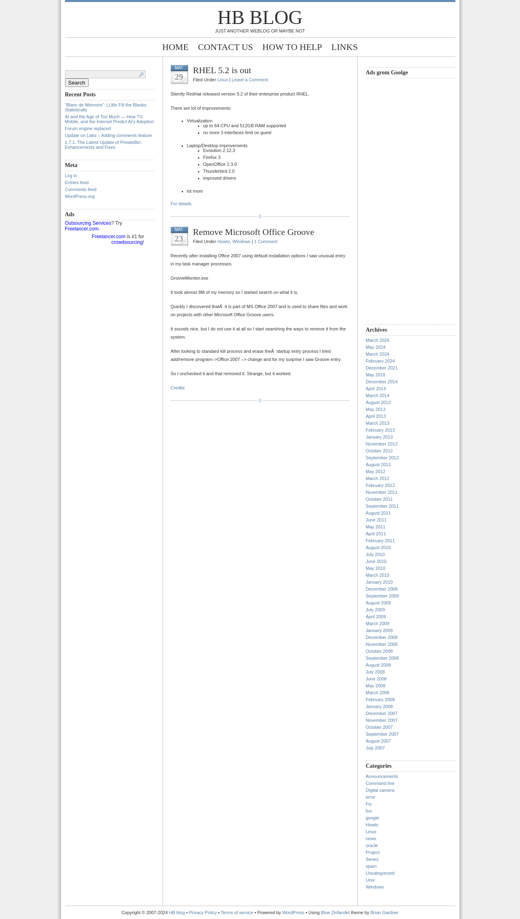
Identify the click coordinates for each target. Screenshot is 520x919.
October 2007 (379, 727)
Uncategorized (380, 873)
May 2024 (375, 347)
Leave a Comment (250, 79)
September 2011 (382, 506)
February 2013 (380, 430)
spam (371, 866)
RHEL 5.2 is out (222, 70)
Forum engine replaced (88, 128)
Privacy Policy (203, 912)
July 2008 (375, 671)
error (370, 797)
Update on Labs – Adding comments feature (108, 135)
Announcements (382, 776)
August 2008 (378, 665)
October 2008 (379, 651)
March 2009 (377, 623)
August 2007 (378, 741)
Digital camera (380, 790)
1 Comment (265, 241)
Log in (71, 175)
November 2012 (382, 443)
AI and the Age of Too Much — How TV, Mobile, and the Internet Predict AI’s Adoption (109, 119)
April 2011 (376, 533)
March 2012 (377, 478)
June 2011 (376, 519)
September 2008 (382, 658)
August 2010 (378, 547)
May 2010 (375, 568)
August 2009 (378, 602)
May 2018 (375, 374)
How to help (292, 47)
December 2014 (382, 381)
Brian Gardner (384, 912)
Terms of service (237, 912)
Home (175, 47)
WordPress (293, 912)
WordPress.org (80, 196)
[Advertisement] (398, 200)
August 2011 (378, 513)
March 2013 (377, 423)
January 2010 (379, 582)
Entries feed (77, 182)
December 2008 (382, 637)
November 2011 (382, 492)
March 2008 (377, 692)
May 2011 (375, 526)
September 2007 (382, 734)
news (371, 838)
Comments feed (81, 189)
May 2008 (375, 685)
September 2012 (382, 457)
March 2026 (377, 340)
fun (369, 810)
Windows (242, 241)
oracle (372, 845)
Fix (369, 804)
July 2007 (375, 747)
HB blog (260, 17)
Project (373, 852)
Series (372, 859)
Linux (222, 79)
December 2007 (382, 713)
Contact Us (225, 47)
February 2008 (380, 699)
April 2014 (376, 388)
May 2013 (375, 409)
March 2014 (377, 395)
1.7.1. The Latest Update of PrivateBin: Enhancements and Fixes (103, 145)
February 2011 (380, 540)
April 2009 (376, 616)
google (372, 817)
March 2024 (377, 354)
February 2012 (380, 485)
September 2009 (382, 595)
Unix (370, 880)
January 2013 (379, 437)
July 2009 (375, 609)
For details (181, 203)
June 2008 (376, 678)
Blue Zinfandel (336, 912)
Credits (178, 387)
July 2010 (375, 554)
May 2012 (375, 471)
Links (344, 47)
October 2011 (379, 499)
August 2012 (378, 464)
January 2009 (379, 630)
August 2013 (378, 402)
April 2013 (376, 416)
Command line (380, 783)
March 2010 (377, 575)
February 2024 (380, 360)
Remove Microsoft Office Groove (253, 232)
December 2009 (382, 589)
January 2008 (379, 706)
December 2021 (382, 367)
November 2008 (382, 644)
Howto (223, 241)
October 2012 (379, 450)
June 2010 (376, 561)
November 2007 (382, 720)
